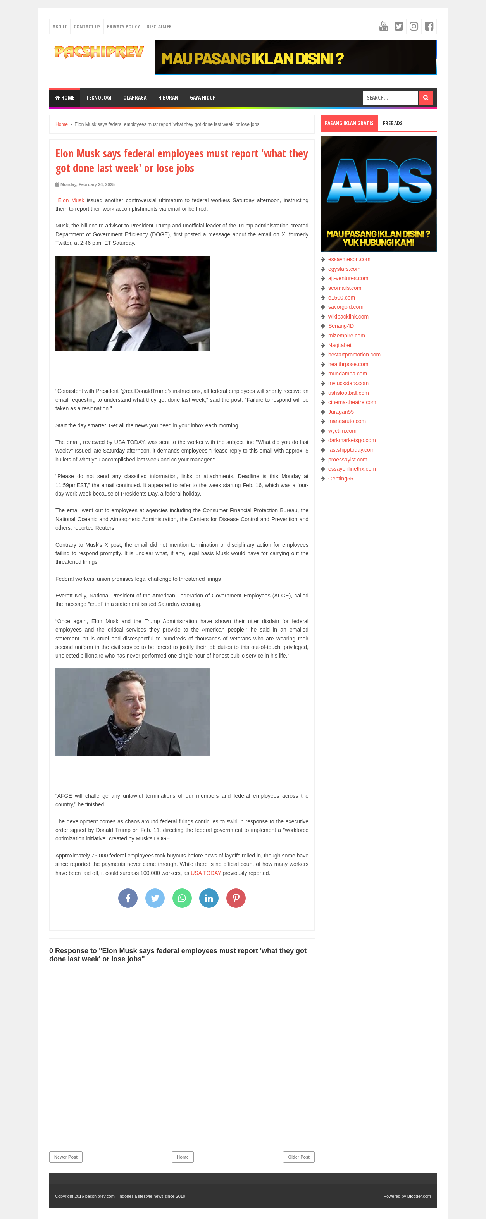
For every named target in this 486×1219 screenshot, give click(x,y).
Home (64, 97)
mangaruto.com (347, 421)
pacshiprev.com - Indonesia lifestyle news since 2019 (135, 1196)
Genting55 (340, 478)
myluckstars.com (348, 383)
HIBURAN (168, 97)
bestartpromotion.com (354, 354)
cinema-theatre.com (352, 402)
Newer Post (66, 1157)
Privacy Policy (123, 26)
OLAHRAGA (134, 97)
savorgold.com (346, 307)
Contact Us (87, 26)
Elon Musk (69, 200)
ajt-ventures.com (348, 278)
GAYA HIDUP (202, 97)
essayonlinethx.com (352, 469)
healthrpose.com (348, 364)
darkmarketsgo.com (352, 440)
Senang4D (341, 326)
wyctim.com (342, 431)
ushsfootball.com (348, 393)
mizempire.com (346, 335)
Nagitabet (340, 345)
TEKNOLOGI (99, 97)
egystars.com (344, 269)
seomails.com (345, 288)
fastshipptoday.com (351, 450)
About (60, 26)
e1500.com (341, 297)
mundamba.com (347, 373)
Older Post (299, 1157)
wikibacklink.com (348, 316)
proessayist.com (347, 459)
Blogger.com (419, 1196)
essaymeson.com (349, 259)
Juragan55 (341, 412)
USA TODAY (206, 873)
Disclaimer (159, 26)
